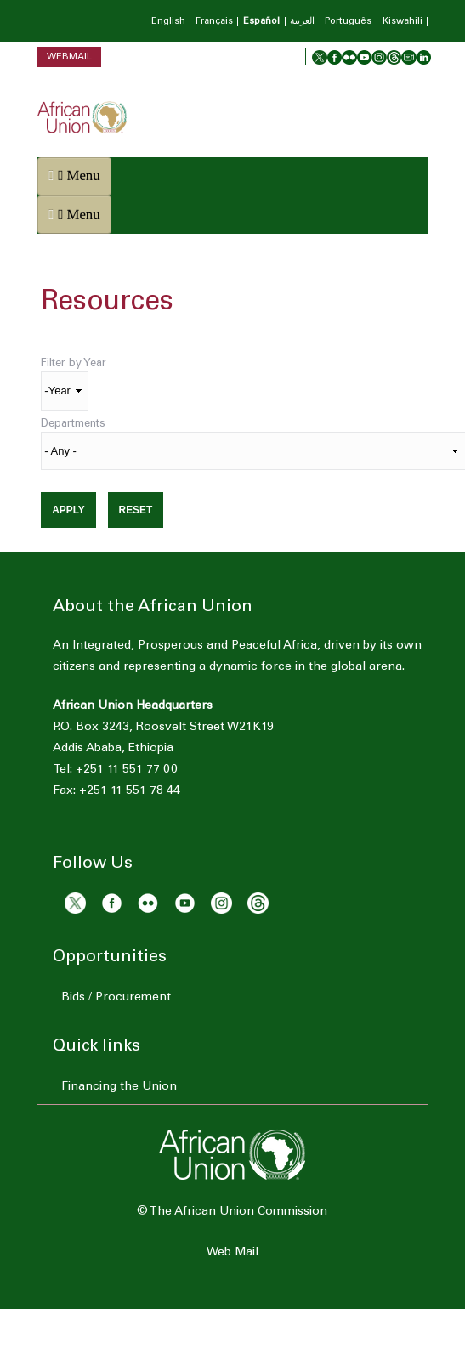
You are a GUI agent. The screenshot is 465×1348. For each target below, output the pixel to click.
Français (214, 21)
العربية (302, 21)
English (168, 21)
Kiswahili (402, 21)
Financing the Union (119, 1087)
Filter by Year (73, 364)
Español (261, 21)
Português (348, 21)
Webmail (69, 56)
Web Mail (232, 1253)
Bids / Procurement (116, 998)
